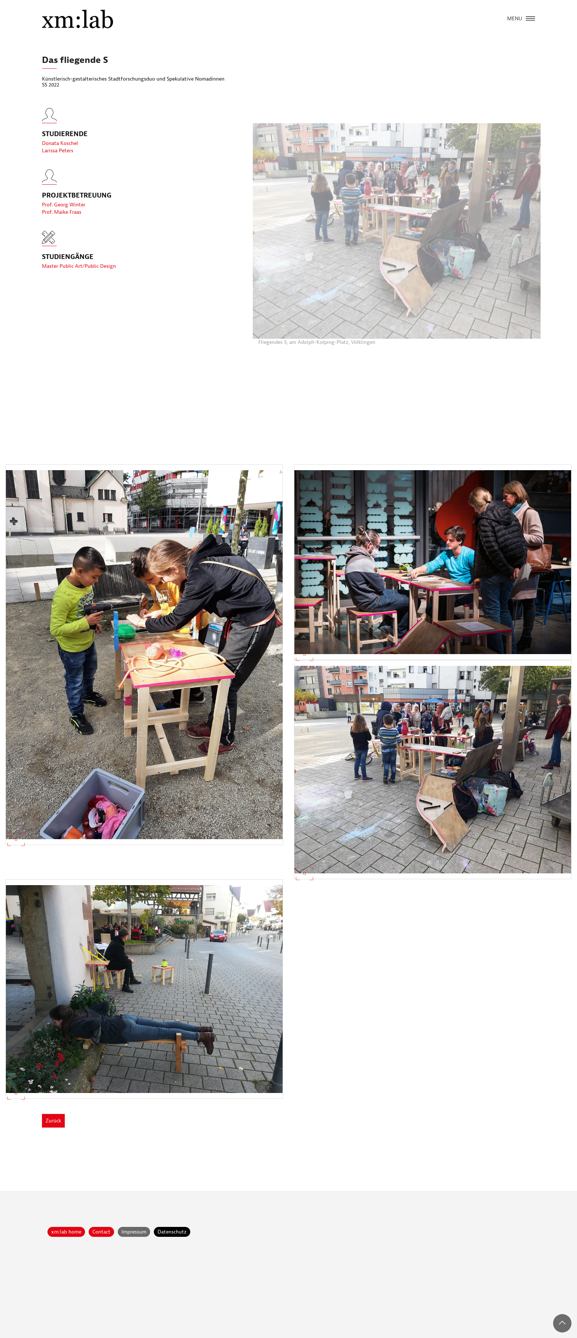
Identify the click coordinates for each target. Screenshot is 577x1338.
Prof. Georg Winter (63, 210)
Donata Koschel (60, 149)
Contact (101, 1232)
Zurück (53, 1121)
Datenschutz (172, 1232)
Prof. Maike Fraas (61, 218)
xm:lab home (66, 1232)
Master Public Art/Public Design (79, 266)
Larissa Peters (57, 156)
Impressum (133, 1232)
